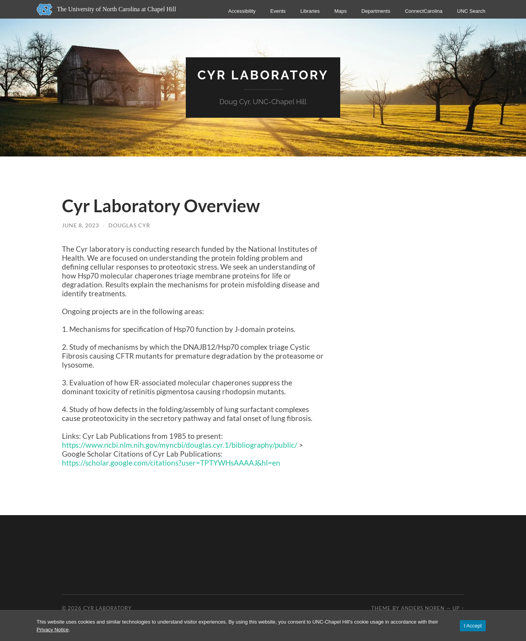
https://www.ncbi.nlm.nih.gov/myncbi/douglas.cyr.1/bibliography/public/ (180, 444)
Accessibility (241, 11)
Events (278, 11)
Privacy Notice (53, 629)
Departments (375, 11)
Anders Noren (423, 608)
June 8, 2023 (80, 225)
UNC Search (471, 11)
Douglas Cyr (129, 225)
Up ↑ (458, 608)
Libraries (310, 11)
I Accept (472, 626)
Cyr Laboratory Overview (161, 205)
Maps (340, 11)
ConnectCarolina (423, 11)
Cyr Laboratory (263, 75)
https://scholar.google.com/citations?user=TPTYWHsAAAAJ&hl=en (171, 462)
